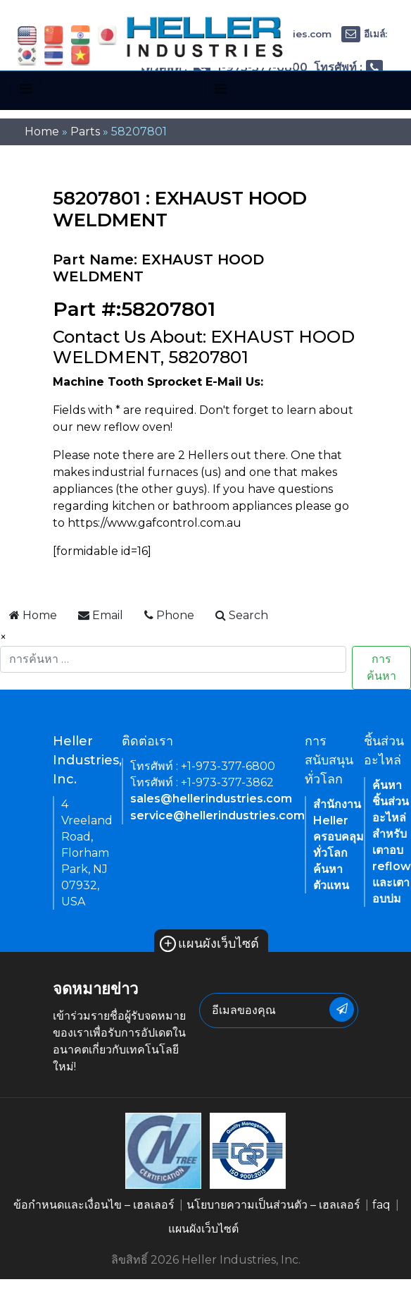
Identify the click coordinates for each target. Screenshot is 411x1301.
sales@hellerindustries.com (211, 798)
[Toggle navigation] (26, 88)
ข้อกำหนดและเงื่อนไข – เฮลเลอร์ (94, 1204)
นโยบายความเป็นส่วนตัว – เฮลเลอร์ (273, 1204)
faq (381, 1204)
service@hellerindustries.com (217, 815)
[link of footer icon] (163, 1149)
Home (42, 131)
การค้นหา (381, 667)
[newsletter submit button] (341, 1009)
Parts (85, 131)
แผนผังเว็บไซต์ (209, 943)
